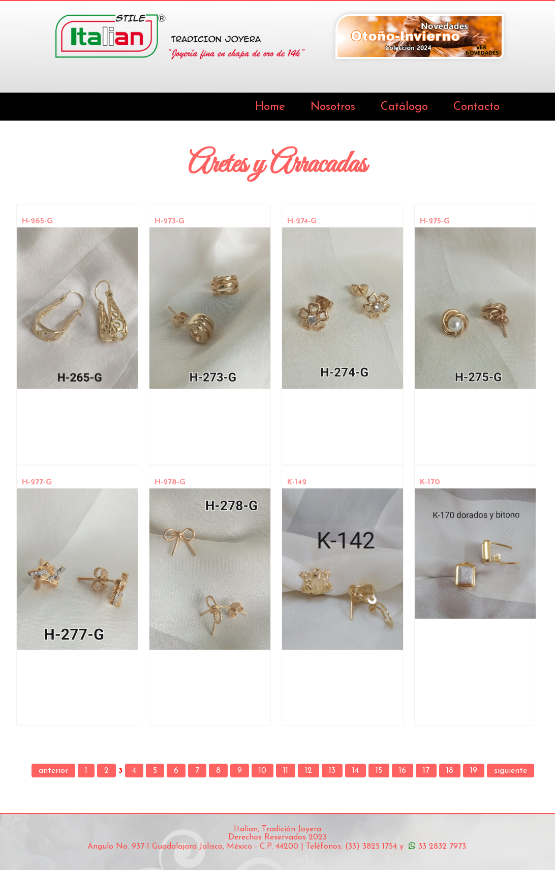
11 (285, 771)
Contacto (476, 107)
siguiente (510, 771)
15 (379, 771)
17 (426, 771)
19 (473, 771)
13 (332, 771)
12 (308, 771)
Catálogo (404, 107)
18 (449, 771)
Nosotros (333, 107)
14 (355, 771)
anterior (53, 771)
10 (262, 771)
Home (270, 107)
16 (402, 771)
